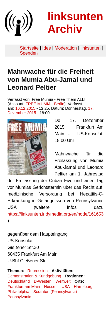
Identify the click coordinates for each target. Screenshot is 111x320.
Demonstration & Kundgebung (34, 276)
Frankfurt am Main (24, 286)
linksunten (90, 48)
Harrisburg (83, 286)
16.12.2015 (25, 108)
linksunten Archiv (75, 22)
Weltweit (63, 281)
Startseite (29, 48)
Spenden (29, 53)
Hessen (51, 286)
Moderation (66, 48)
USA (65, 286)
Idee (46, 48)
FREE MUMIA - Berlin (45, 104)
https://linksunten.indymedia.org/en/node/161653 (55, 214)
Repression (37, 270)
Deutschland (19, 281)
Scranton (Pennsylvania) (55, 291)
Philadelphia (18, 291)
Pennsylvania (19, 297)
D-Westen (42, 281)
